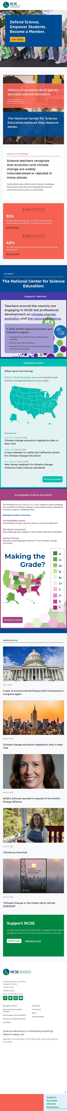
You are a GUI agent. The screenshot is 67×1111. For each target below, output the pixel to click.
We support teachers (10, 1006)
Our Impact (7, 1022)
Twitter (10, 998)
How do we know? (15, 101)
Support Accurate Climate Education (53, 1102)
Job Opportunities (38, 1017)
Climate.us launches (15, 852)
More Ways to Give (33, 941)
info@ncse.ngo (8, 991)
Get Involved (36, 1009)
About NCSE (36, 1006)
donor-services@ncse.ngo (12, 994)
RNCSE (34, 1013)
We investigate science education (14, 1015)
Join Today (17, 39)
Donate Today (14, 941)
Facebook (5, 998)
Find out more (52, 479)
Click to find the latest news (21, 377)
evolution (12, 318)
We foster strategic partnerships (14, 1019)
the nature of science (44, 318)
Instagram (15, 998)
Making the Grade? (31, 505)
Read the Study (12, 227)
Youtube (21, 998)
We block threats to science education (12, 1010)
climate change (43, 314)
